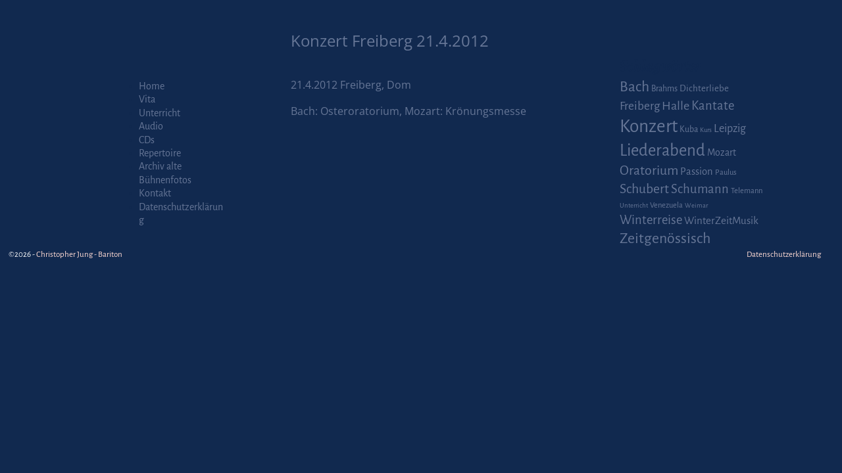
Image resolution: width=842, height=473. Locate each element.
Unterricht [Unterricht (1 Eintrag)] (634, 205)
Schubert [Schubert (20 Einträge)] (644, 189)
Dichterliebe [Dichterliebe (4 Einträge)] (704, 88)
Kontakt (155, 193)
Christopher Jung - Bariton (79, 254)
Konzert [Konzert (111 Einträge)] (649, 126)
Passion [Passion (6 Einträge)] (696, 171)
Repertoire (160, 153)
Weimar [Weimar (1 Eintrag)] (696, 205)
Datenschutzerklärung (784, 254)
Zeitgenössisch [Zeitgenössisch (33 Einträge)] (665, 238)
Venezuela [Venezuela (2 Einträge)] (666, 205)
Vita (147, 99)
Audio (151, 126)
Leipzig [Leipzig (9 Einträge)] (730, 128)
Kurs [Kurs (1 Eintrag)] (706, 129)
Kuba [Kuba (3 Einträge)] (689, 129)
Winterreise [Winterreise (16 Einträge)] (651, 220)
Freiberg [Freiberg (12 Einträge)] (640, 106)
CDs (147, 140)
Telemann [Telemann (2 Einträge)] (746, 191)
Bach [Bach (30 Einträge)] (634, 87)
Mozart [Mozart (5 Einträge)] (721, 152)
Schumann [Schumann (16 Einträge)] (700, 189)
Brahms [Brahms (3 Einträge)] (664, 88)
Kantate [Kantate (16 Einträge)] (712, 105)
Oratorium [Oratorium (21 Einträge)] (649, 170)
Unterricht (159, 113)
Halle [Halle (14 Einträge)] (675, 105)
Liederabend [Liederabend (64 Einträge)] (662, 150)
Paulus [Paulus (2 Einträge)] (726, 172)
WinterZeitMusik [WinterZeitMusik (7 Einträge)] (721, 220)
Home (151, 86)
